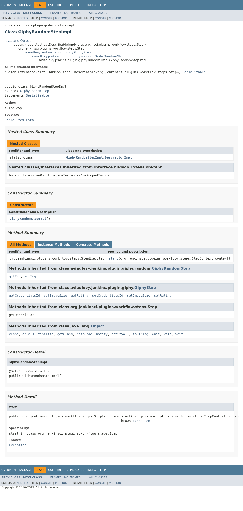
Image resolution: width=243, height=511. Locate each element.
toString (140, 334)
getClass (65, 334)
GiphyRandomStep (34, 91)
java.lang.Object (18, 40)
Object (97, 326)
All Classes (98, 12)
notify (102, 334)
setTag (30, 276)
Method (61, 18)
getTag (15, 276)
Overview (8, 5)
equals (28, 334)
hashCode (84, 334)
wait (156, 334)
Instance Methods (54, 244)
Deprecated (75, 5)
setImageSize (138, 295)
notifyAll (120, 334)
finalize (45, 334)
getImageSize (55, 295)
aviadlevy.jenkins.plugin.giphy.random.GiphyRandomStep (78, 56)
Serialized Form (19, 120)
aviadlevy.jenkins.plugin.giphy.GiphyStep (58, 52)
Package (25, 5)
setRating (162, 295)
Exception (141, 421)
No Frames (72, 12)
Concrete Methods (92, 244)
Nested (22, 18)
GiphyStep (145, 287)
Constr (46, 18)
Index (91, 5)
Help (102, 5)
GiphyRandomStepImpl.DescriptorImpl (99, 157)
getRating (79, 295)
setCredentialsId (107, 295)
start (113, 258)
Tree (60, 5)
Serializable (194, 72)
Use (51, 5)
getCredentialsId (24, 295)
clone (14, 334)
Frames (56, 12)
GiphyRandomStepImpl (28, 219)
